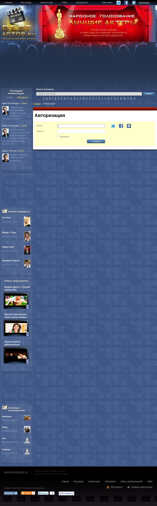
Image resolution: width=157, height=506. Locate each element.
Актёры (10, 97)
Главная (37, 104)
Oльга (21, 151)
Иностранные (7, 221)
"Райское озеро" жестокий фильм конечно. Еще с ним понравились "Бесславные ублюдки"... (14, 113)
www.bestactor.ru (16, 472)
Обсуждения (22, 97)
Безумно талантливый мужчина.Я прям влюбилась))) (19, 157)
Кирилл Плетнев (9, 151)
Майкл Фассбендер (10, 103)
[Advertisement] (78, 66)
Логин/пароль (144, 2)
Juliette (24, 103)
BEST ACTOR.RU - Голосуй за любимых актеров (19, 32)
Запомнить (64, 137)
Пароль (41, 131)
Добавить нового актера (141, 487)
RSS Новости (116, 487)
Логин (40, 126)
